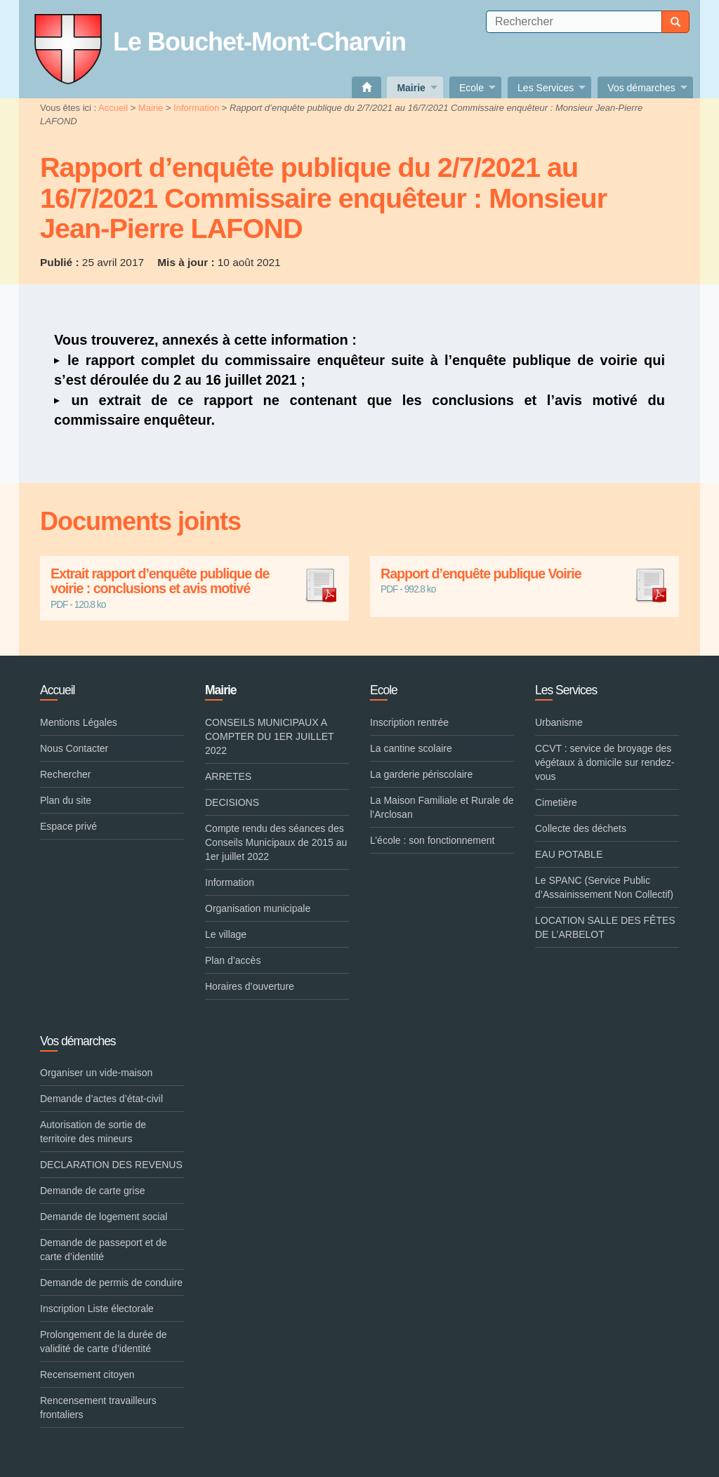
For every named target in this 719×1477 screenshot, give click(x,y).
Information (196, 107)
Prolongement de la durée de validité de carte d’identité (103, 1341)
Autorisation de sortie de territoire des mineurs (93, 1131)
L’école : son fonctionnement (432, 840)
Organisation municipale (257, 908)
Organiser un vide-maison (96, 1072)
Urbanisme (559, 722)
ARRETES (228, 776)
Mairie (150, 107)
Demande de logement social (103, 1216)
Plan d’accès (232, 960)
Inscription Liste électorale (97, 1308)
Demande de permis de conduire (111, 1282)
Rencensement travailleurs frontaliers (98, 1407)
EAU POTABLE (568, 854)
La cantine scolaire (411, 748)
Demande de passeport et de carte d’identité (103, 1249)
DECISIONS (232, 802)
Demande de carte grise (92, 1190)
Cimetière (556, 802)
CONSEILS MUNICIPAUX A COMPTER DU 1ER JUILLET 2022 (269, 736)
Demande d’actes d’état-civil (101, 1098)
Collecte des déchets (580, 828)
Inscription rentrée (409, 722)
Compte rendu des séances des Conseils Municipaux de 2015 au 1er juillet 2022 (276, 842)
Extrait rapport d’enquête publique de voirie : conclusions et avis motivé (194, 582)
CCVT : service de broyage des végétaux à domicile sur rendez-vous (604, 762)
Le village (225, 934)
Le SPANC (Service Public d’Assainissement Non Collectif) (604, 887)
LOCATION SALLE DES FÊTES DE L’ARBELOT (605, 927)
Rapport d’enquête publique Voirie (524, 574)
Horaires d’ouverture (249, 986)
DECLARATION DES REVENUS (111, 1164)
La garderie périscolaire (421, 774)
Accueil (113, 107)
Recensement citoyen (87, 1374)
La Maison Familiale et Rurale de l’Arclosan (442, 807)
